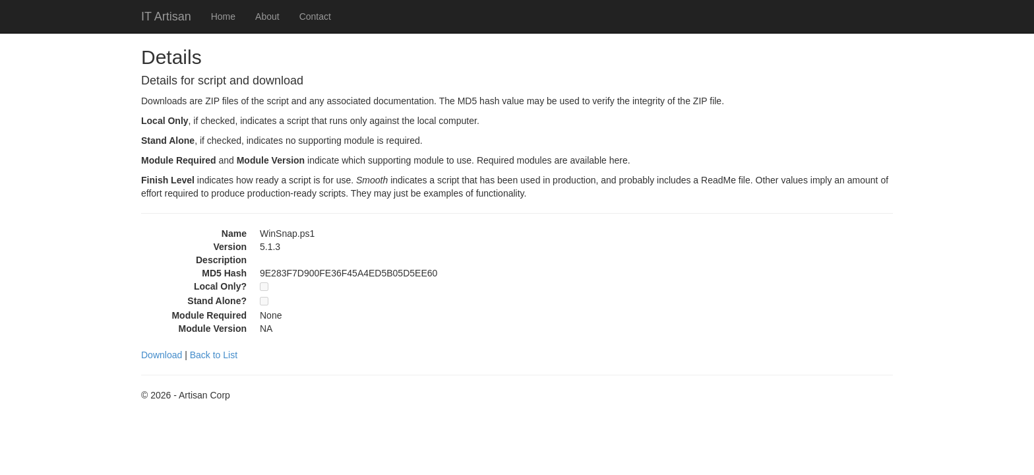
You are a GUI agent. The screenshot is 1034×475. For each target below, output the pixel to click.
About (267, 16)
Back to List (213, 355)
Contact (315, 16)
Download (161, 355)
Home (223, 16)
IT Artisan (166, 16)
